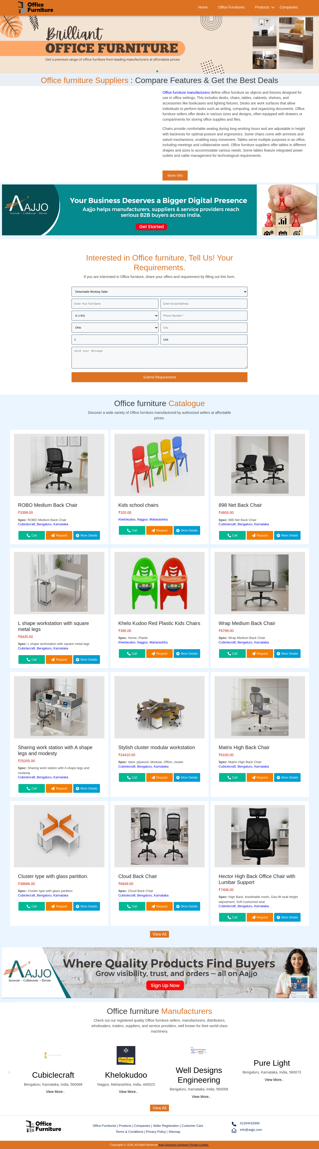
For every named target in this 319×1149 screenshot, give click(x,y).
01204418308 (245, 1123)
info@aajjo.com (247, 1130)
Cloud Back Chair (137, 876)
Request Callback (59, 537)
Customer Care (192, 1126)
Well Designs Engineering (199, 1075)
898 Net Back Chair (240, 505)
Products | (126, 1126)
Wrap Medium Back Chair (247, 623)
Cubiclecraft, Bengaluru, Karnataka (43, 524)
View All (159, 934)
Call (32, 535)
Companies (289, 7)
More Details (86, 535)
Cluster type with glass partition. (53, 876)
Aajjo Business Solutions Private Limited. (183, 1144)
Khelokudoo (126, 1074)
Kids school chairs (138, 505)
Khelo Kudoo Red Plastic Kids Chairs (159, 623)
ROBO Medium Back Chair (48, 505)
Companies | (143, 1126)
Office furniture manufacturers (186, 92)
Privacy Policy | (156, 1132)
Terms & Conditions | (131, 1132)
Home (203, 7)
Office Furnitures (231, 7)
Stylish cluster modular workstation (156, 747)
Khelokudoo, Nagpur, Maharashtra (143, 519)
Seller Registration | (167, 1126)
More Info (175, 175)
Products (262, 7)
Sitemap (174, 1132)
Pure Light (272, 1063)
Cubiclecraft (53, 1074)
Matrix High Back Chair (244, 747)
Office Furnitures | (106, 1126)
